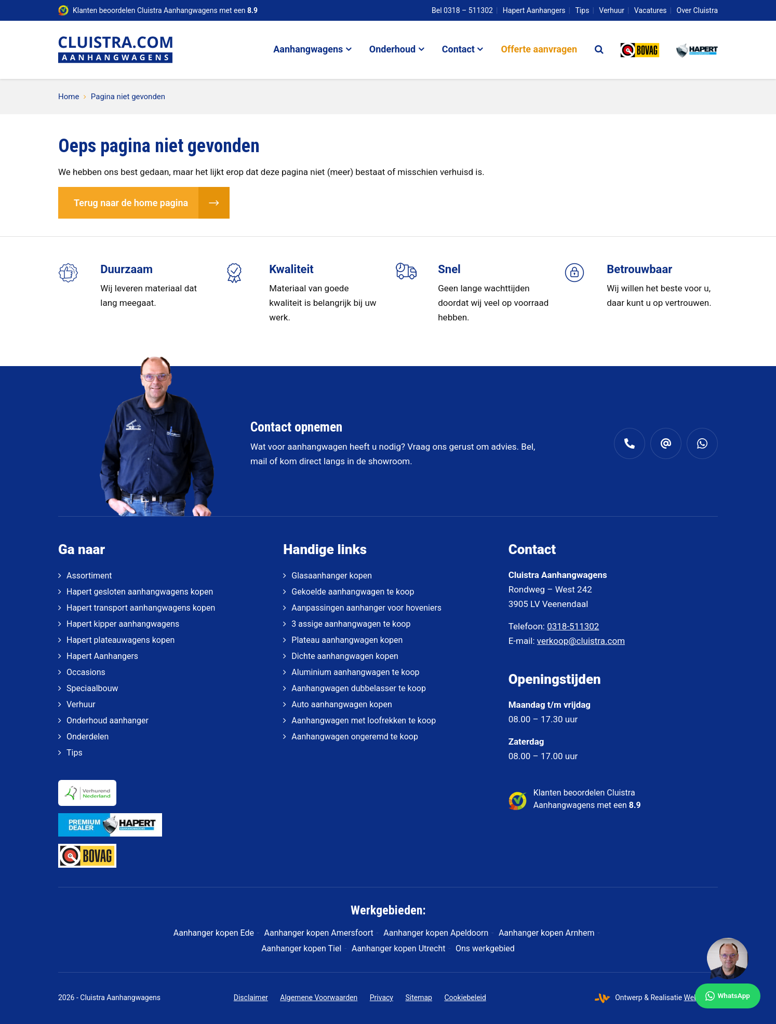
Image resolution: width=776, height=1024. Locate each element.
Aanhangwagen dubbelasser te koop (358, 688)
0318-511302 (573, 626)
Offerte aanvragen (539, 49)
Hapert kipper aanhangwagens (122, 624)
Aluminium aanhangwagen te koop (355, 672)
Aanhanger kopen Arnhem (547, 933)
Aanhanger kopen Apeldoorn (435, 933)
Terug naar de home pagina (131, 202)
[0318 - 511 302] (629, 443)
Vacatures (650, 10)
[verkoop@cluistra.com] (665, 443)
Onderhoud (392, 49)
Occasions (85, 672)
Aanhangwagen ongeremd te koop (354, 737)
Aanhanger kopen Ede (213, 933)
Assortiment (89, 576)
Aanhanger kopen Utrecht (398, 948)
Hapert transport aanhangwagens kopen (140, 608)
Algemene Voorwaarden (318, 997)
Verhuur (611, 10)
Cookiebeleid (465, 997)
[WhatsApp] (727, 973)
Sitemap (418, 997)
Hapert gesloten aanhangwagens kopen (139, 592)
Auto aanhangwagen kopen (341, 704)
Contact (458, 49)
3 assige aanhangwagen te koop (350, 624)
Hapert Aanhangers (534, 10)
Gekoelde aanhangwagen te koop (352, 592)
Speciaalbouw (92, 688)
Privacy (381, 997)
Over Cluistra (697, 10)
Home (68, 96)
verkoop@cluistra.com (581, 641)
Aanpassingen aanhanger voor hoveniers (366, 608)
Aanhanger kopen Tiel (301, 948)
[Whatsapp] (702, 443)
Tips (583, 10)
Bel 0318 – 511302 (462, 10)
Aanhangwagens (308, 49)
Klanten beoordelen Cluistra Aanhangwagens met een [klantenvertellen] (165, 10)
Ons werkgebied (485, 948)
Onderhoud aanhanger (107, 720)
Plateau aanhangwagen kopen (347, 640)
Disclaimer (251, 997)
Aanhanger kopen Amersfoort (318, 933)
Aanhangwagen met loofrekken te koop (363, 720)
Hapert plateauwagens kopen (120, 640)
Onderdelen (87, 737)
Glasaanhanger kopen (331, 576)
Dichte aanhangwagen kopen (344, 656)
